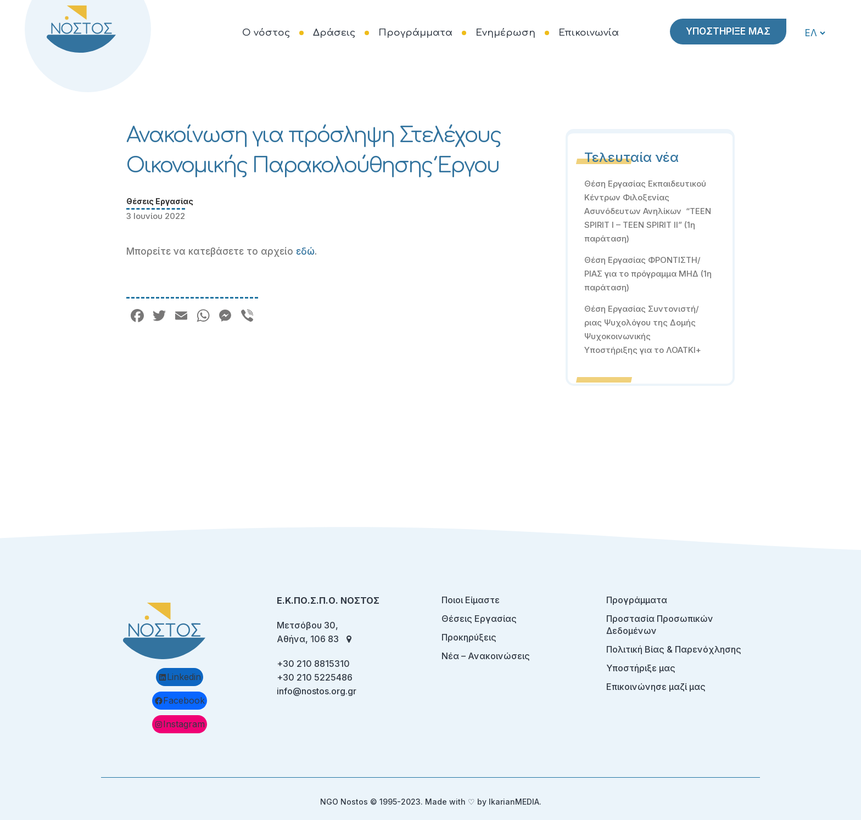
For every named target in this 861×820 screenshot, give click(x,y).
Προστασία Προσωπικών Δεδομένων (659, 624)
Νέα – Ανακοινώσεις (485, 655)
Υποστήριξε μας (640, 667)
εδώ (305, 251)
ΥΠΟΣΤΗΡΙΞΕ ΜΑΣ (728, 31)
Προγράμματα (636, 599)
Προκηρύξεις (468, 637)
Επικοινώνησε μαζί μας (656, 686)
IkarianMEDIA (514, 801)
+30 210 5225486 (315, 677)
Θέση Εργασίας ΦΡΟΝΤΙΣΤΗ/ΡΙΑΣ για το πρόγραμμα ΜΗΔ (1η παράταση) (648, 274)
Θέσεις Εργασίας (159, 201)
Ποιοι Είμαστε (470, 599)
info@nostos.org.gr (316, 691)
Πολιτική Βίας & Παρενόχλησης (673, 649)
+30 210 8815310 (313, 663)
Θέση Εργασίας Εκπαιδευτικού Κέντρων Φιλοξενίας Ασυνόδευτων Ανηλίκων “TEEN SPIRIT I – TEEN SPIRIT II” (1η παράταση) (647, 211)
